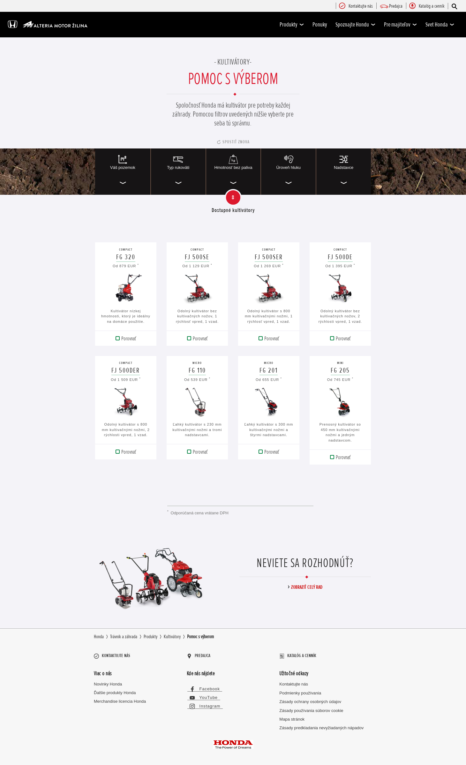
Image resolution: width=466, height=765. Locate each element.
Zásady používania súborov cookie (311, 708)
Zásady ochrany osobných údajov (310, 699)
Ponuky (319, 24)
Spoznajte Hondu (355, 24)
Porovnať (128, 338)
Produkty (292, 24)
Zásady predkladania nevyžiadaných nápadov (321, 725)
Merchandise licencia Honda (120, 699)
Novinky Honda (108, 682)
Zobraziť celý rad (306, 587)
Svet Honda (440, 24)
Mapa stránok (291, 717)
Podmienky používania (300, 690)
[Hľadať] (454, 6)
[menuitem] (361, 6)
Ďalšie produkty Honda (115, 690)
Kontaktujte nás (293, 682)
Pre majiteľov (400, 24)
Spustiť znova (236, 142)
